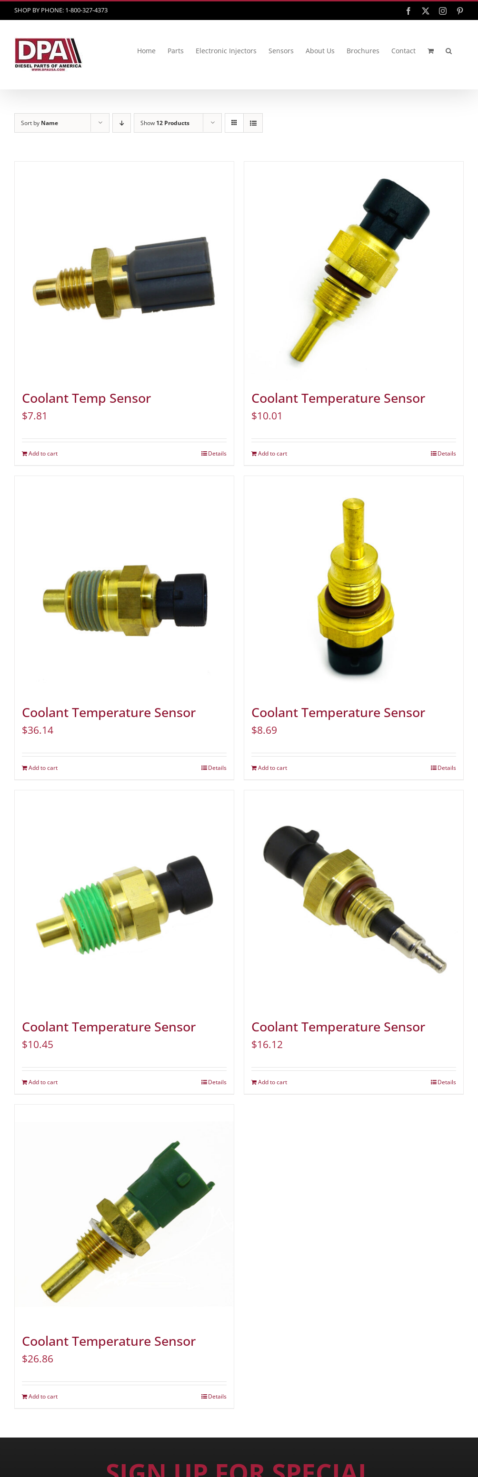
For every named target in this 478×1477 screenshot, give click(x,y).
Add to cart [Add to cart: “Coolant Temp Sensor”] (43, 453)
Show (164, 123)
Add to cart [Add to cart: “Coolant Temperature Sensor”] (272, 453)
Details (217, 453)
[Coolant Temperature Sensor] (353, 271)
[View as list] (253, 123)
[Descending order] (121, 123)
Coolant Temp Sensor (86, 398)
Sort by (39, 123)
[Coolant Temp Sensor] (124, 271)
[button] (449, 51)
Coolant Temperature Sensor (338, 398)
